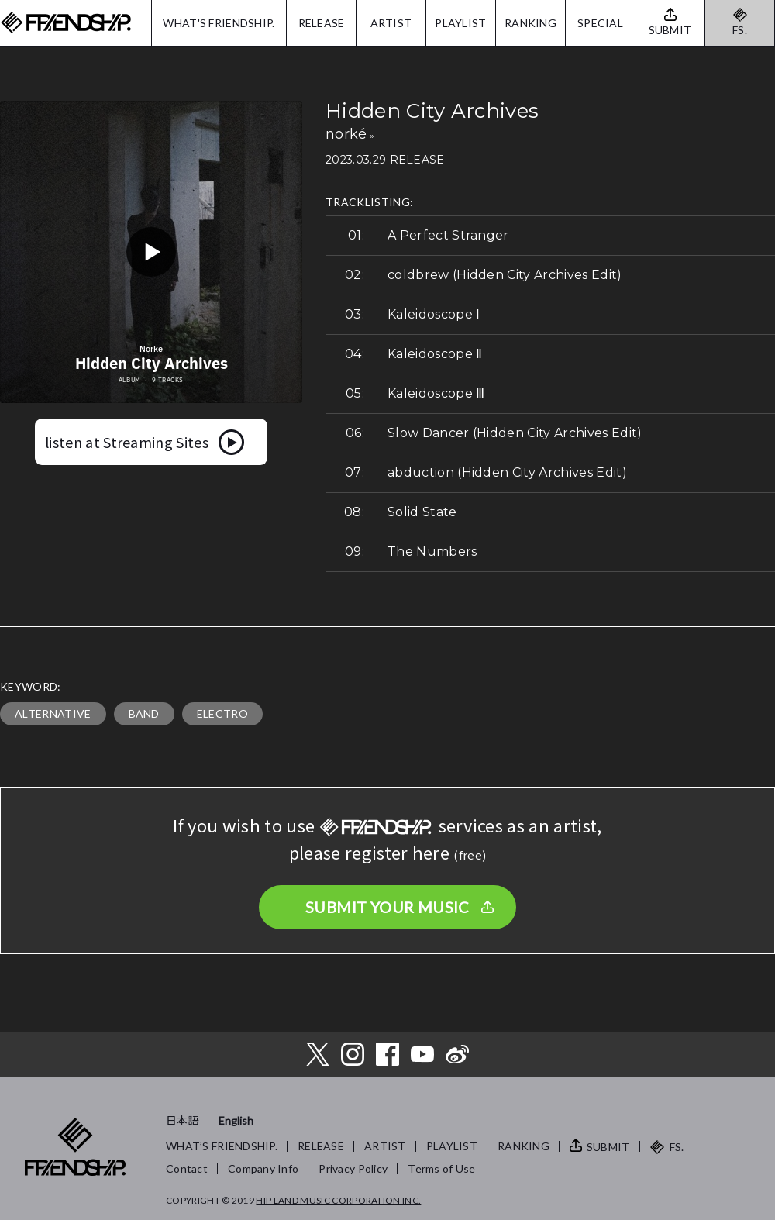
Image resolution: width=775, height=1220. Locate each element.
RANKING (530, 22)
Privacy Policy (353, 1168)
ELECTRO (222, 713)
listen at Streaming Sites (126, 442)
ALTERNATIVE (53, 713)
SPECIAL (600, 22)
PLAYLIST (460, 22)
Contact (187, 1168)
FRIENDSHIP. (66, 23)
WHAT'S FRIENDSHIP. (218, 22)
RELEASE (321, 22)
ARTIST (391, 22)
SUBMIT (608, 1146)
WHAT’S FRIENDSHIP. (221, 1146)
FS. (739, 29)
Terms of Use (441, 1168)
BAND (144, 713)
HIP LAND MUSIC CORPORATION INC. (338, 1200)
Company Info (263, 1168)
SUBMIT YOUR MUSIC (387, 907)
